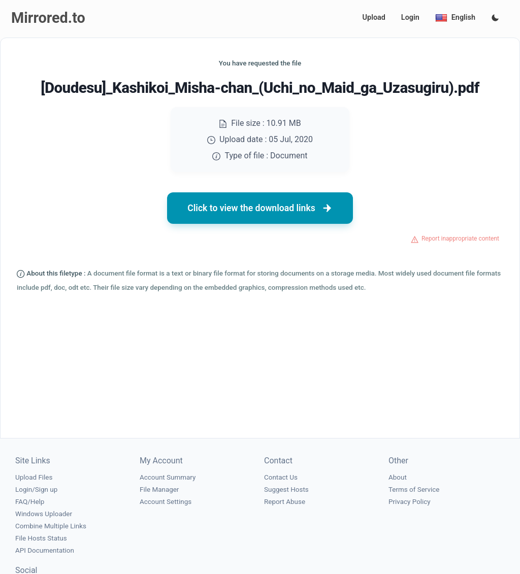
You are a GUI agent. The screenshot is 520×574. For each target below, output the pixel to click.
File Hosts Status (41, 538)
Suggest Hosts (286, 489)
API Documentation (44, 550)
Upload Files (33, 477)
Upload (374, 17)
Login (410, 17)
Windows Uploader (43, 514)
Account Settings (165, 501)
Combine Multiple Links (50, 526)
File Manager (159, 489)
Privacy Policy (409, 501)
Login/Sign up (36, 489)
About (397, 477)
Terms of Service (413, 489)
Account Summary (168, 477)
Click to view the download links (260, 208)
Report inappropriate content (460, 238)
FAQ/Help (29, 501)
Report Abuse (284, 501)
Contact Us (281, 477)
